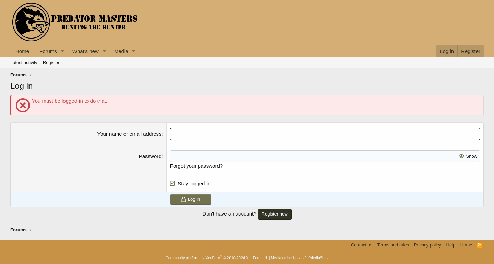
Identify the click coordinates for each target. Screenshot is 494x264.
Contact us (361, 245)
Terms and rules (393, 245)
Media (121, 51)
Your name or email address (129, 134)
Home (22, 51)
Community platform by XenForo (217, 258)
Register (51, 62)
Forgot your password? (196, 166)
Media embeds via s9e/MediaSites (300, 258)
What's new (85, 51)
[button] (62, 51)
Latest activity (23, 62)
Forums (48, 51)
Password (150, 156)
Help (451, 245)
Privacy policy (427, 245)
